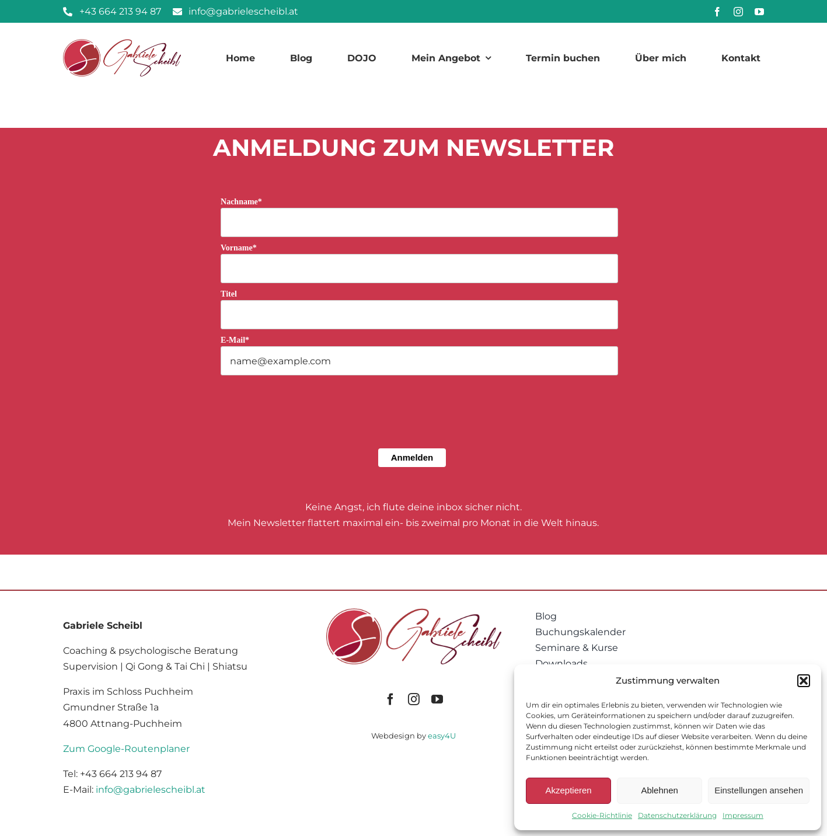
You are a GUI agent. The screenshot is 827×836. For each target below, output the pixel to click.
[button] (803, 681)
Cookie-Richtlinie (602, 815)
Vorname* (239, 247)
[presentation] (309, 431)
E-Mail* (235, 340)
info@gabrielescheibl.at (150, 789)
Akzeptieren (568, 790)
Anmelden (412, 457)
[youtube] (759, 11)
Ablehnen (659, 790)
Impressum (743, 815)
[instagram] (738, 11)
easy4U (442, 736)
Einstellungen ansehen (758, 790)
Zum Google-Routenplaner (126, 748)
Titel (229, 294)
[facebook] (717, 11)
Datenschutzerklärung (677, 815)
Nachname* (241, 201)
